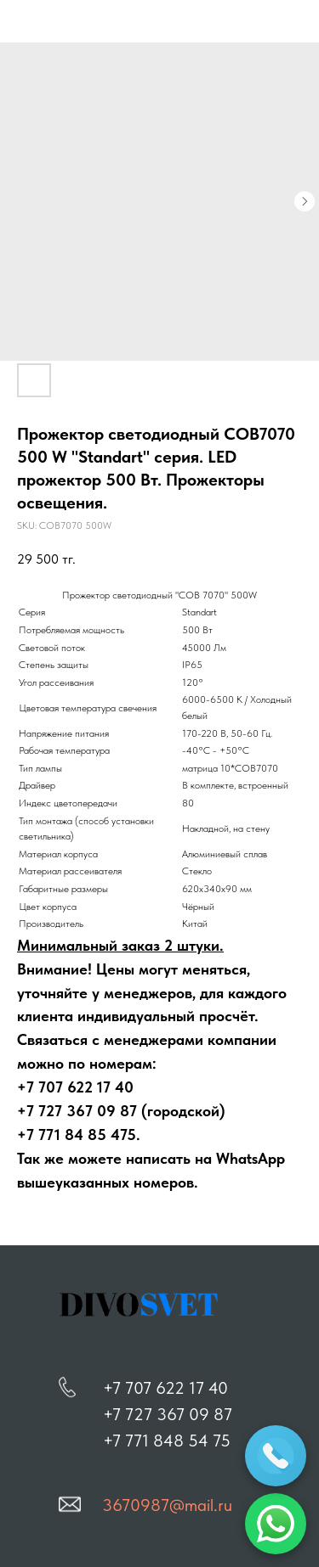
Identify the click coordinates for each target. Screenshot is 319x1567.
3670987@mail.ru (167, 1505)
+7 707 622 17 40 (165, 1388)
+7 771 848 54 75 (167, 1440)
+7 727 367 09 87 (167, 1414)
